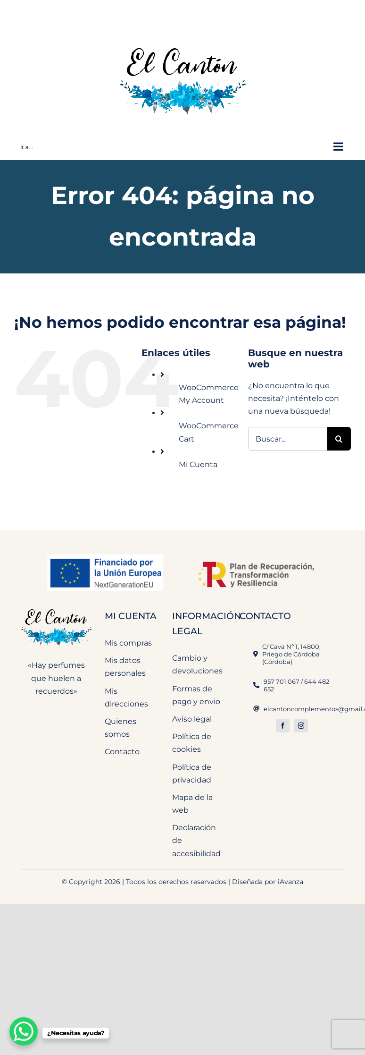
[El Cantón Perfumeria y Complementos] (56, 607)
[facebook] (283, 725)
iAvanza (290, 881)
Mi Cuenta (198, 464)
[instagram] (301, 725)
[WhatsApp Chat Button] (23, 1031)
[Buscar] (339, 439)
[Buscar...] (287, 439)
